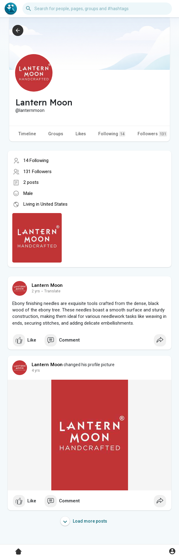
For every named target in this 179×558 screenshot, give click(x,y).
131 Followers (37, 171)
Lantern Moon (47, 285)
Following (111, 134)
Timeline (27, 133)
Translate (52, 291)
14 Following (36, 160)
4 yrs (36, 370)
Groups (55, 133)
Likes (81, 133)
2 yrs (36, 291)
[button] (97, 8)
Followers (152, 134)
